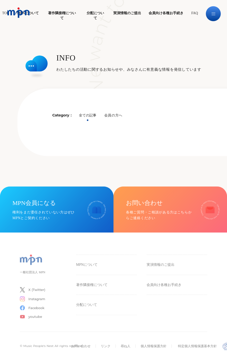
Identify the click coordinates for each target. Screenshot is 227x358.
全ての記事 (87, 117)
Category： (62, 116)
